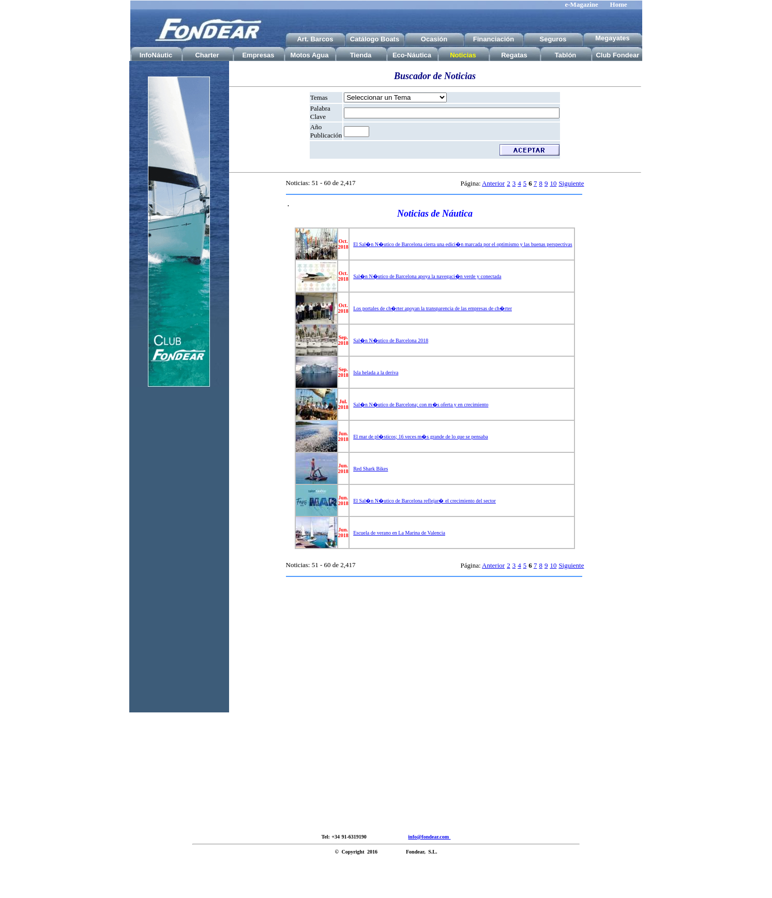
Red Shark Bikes (370, 468)
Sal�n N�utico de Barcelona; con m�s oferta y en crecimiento (420, 404)
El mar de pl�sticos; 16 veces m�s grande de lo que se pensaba (420, 436)
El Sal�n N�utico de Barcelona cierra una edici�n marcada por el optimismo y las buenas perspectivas (462, 244)
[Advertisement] (179, 557)
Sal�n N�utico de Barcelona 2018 (390, 340)
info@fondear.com (429, 837)
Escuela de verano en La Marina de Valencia (399, 533)
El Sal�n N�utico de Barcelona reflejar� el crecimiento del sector (424, 501)
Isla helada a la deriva (375, 372)
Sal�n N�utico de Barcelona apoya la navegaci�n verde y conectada (427, 276)
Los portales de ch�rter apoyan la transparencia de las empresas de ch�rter (432, 308)
